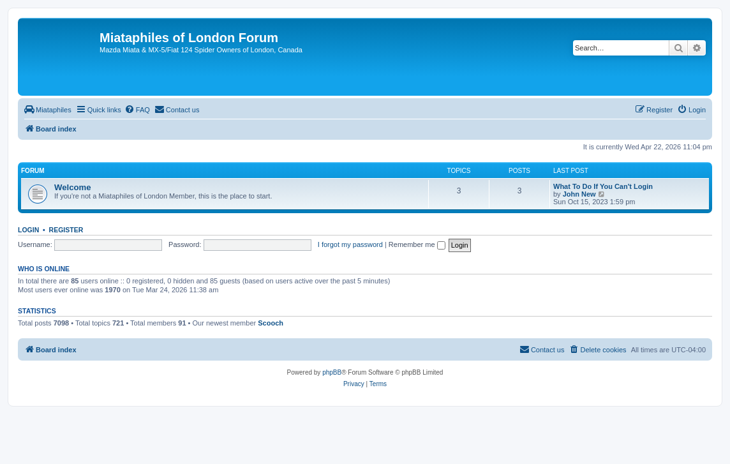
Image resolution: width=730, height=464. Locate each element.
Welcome (72, 187)
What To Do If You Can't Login (603, 186)
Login (28, 230)
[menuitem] (47, 109)
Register (66, 230)
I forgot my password (350, 244)
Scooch (270, 323)
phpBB (331, 372)
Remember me (417, 244)
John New (579, 194)
